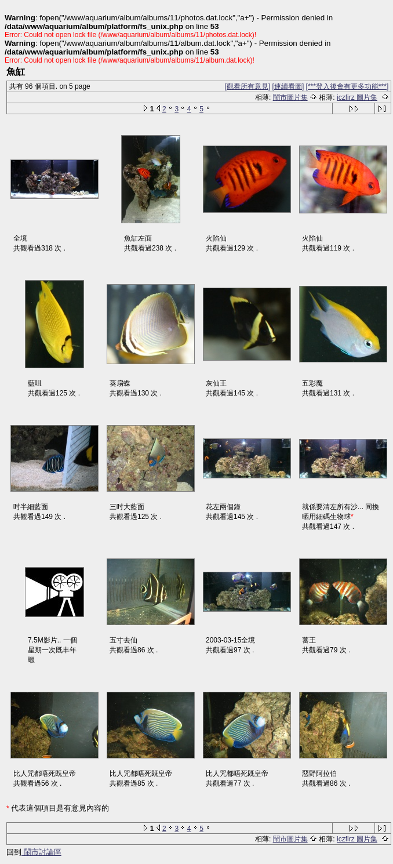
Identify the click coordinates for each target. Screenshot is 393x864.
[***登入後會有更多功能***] (347, 86)
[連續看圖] (288, 86)
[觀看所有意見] (248, 86)
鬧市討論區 (41, 852)
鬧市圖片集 (290, 97)
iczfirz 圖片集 (357, 97)
